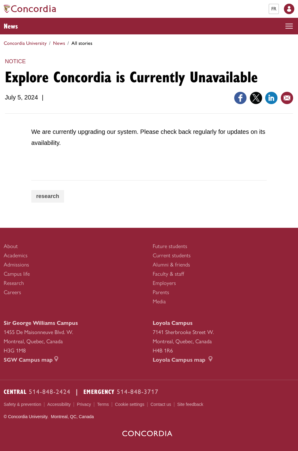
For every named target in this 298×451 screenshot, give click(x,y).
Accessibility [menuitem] (59, 404)
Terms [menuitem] (103, 404)
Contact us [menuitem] (161, 404)
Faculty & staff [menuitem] (168, 273)
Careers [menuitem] (12, 292)
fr (273, 9)
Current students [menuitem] (172, 255)
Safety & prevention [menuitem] (22, 404)
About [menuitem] (11, 246)
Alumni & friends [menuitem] (171, 264)
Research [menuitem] (14, 283)
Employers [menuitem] (164, 283)
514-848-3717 (138, 391)
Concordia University (25, 43)
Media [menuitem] (159, 301)
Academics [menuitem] (16, 255)
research (47, 196)
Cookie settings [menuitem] (129, 404)
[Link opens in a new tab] (240, 97)
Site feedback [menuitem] (190, 404)
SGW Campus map (31, 359)
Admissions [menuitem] (16, 264)
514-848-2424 (50, 391)
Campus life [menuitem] (17, 273)
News (11, 25)
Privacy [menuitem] (84, 404)
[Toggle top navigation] (289, 26)
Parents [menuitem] (161, 292)
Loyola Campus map (182, 359)
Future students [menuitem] (170, 246)
